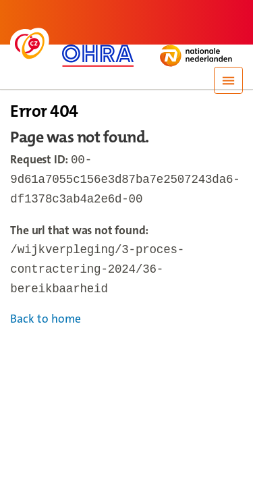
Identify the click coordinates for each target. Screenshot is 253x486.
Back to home (45, 327)
